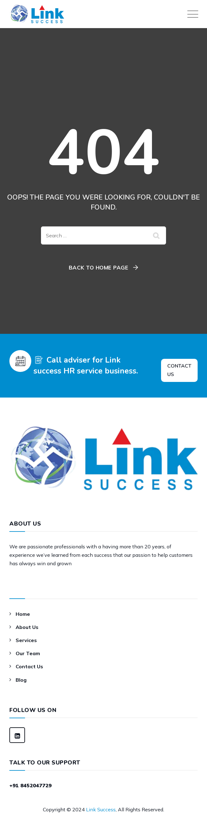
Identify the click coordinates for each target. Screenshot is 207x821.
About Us (27, 627)
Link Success (101, 809)
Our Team (28, 653)
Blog (21, 680)
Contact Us (29, 666)
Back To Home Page (99, 267)
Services (26, 640)
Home (23, 614)
